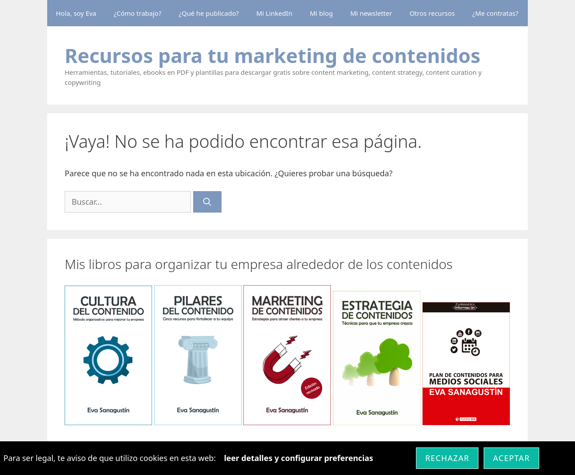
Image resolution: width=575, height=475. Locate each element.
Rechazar (447, 458)
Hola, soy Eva (76, 13)
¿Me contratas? (495, 13)
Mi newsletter (371, 13)
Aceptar (511, 458)
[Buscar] (207, 202)
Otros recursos (432, 13)
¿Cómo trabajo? (137, 13)
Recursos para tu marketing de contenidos (273, 55)
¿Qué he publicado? (209, 13)
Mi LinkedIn (274, 13)
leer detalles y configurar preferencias (298, 458)
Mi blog (321, 13)
